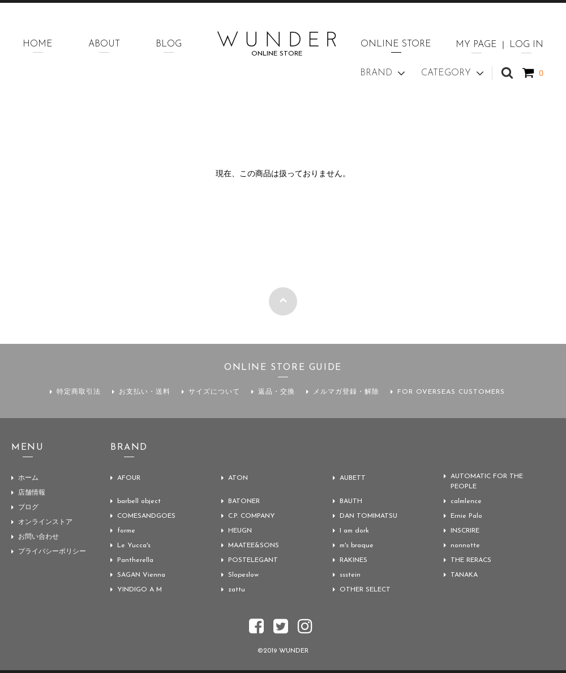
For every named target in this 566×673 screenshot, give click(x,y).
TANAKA (464, 575)
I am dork (354, 530)
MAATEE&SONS (253, 545)
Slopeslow (243, 575)
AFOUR (128, 478)
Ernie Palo (466, 516)
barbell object (139, 501)
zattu (236, 589)
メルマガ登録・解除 (346, 392)
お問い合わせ (38, 537)
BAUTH (351, 501)
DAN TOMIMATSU (368, 516)
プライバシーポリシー (52, 551)
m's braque (357, 545)
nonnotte (465, 545)
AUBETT (353, 478)
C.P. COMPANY (251, 516)
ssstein (350, 575)
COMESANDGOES (146, 516)
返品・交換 (276, 392)
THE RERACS (471, 560)
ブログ (28, 507)
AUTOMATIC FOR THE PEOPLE (487, 481)
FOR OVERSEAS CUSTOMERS (451, 392)
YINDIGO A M (139, 589)
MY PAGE (476, 44)
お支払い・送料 (144, 392)
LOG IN (526, 44)
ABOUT (104, 44)
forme (126, 530)
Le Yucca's (134, 545)
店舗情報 (31, 492)
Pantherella (135, 560)
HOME (38, 44)
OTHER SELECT (365, 589)
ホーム (28, 478)
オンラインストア (45, 522)
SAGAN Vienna (141, 575)
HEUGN (240, 530)
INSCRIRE (465, 530)
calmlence (466, 501)
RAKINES (353, 560)
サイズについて (214, 392)
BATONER (244, 501)
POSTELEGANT (253, 560)
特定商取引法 (79, 392)
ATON (238, 478)
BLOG (169, 44)
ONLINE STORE (396, 44)
